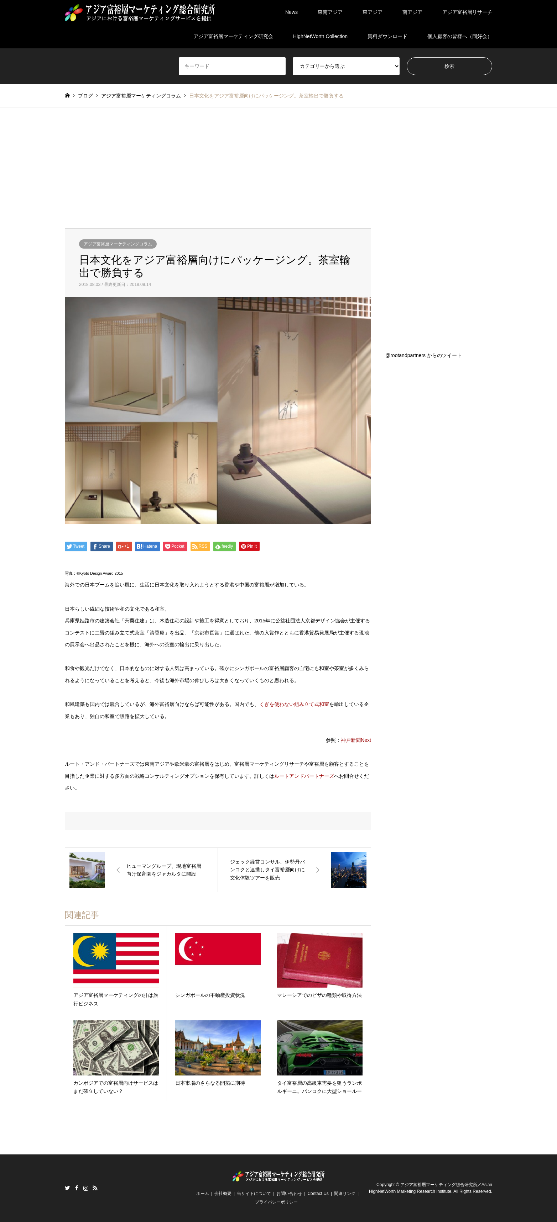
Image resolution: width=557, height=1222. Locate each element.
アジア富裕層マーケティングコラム (118, 243)
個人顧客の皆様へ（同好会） (459, 36)
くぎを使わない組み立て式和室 (294, 704)
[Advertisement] (278, 175)
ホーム (202, 1193)
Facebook (76, 1187)
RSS (95, 1187)
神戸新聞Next (356, 740)
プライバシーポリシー (276, 1202)
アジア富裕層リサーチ (467, 12)
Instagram (85, 1187)
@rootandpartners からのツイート (423, 355)
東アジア (372, 12)
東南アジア (330, 12)
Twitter (67, 1187)
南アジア (412, 12)
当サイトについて (254, 1193)
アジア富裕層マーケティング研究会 (233, 36)
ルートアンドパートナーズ (304, 776)
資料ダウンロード (387, 36)
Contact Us (317, 1193)
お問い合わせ (289, 1193)
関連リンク (344, 1193)
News (291, 12)
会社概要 (222, 1193)
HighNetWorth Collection (320, 36)
